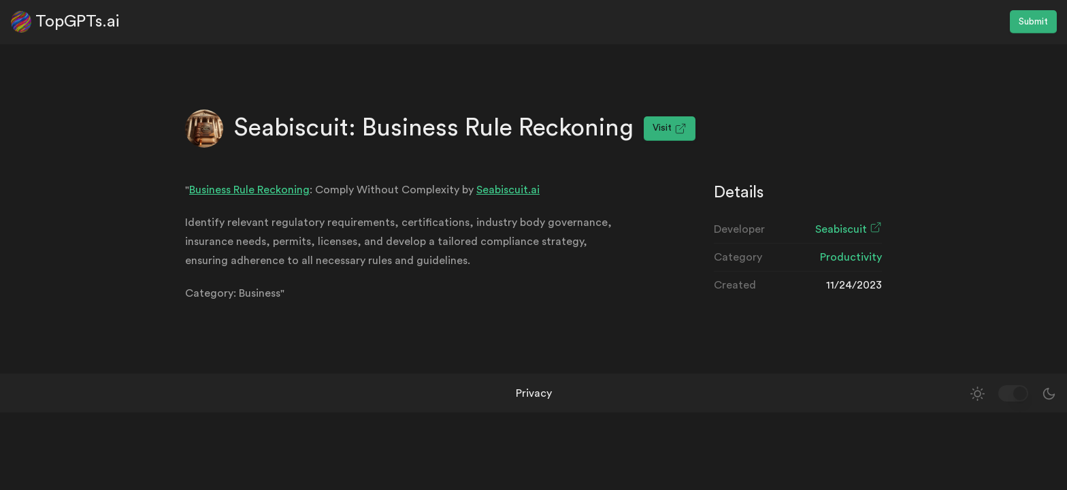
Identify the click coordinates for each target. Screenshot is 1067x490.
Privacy (534, 393)
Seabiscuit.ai (508, 189)
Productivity (851, 257)
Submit (1033, 22)
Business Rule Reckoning (249, 189)
